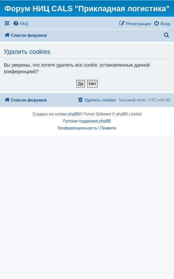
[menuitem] (20, 23)
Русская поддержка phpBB (87, 121)
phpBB (74, 114)
